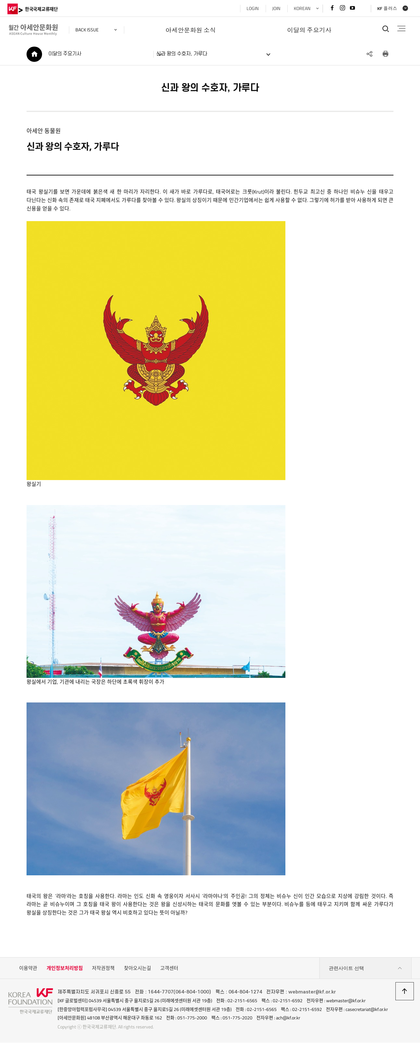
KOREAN (301, 8)
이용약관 (28, 969)
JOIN (275, 8)
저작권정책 (103, 969)
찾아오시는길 (137, 969)
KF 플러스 (386, 8)
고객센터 (169, 969)
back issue (88, 29)
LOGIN (252, 8)
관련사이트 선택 (365, 969)
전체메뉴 (401, 28)
